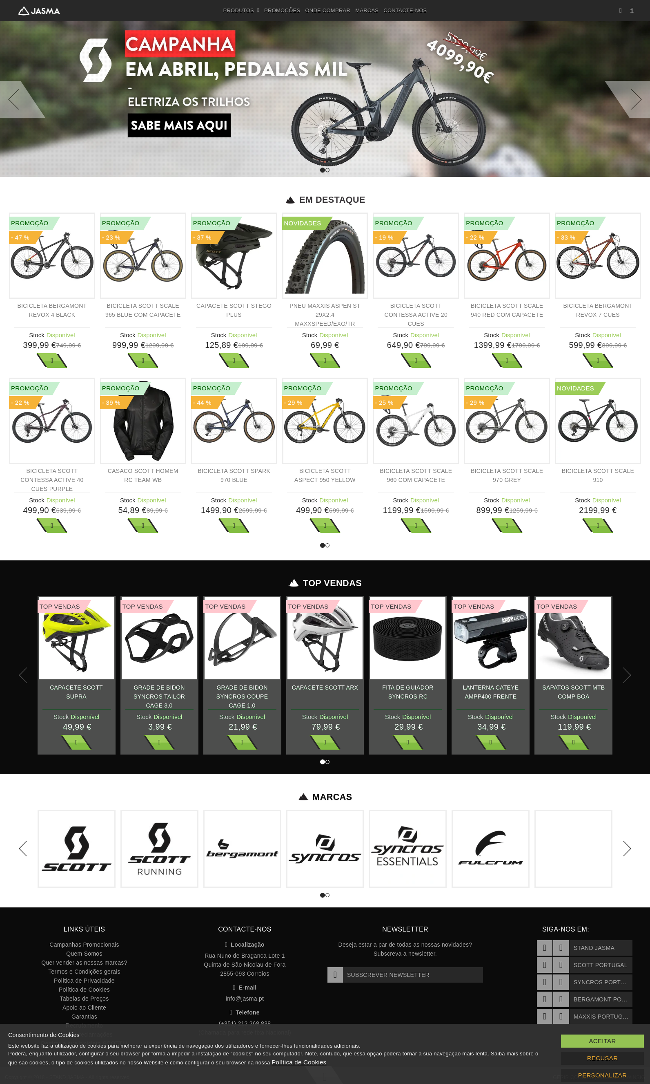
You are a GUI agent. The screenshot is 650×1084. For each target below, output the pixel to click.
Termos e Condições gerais (84, 971)
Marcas (366, 10)
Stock (37, 334)
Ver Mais (51, 360)
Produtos (241, 10)
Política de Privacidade (84, 980)
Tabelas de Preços (84, 998)
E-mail (245, 987)
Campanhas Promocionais (84, 944)
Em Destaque (325, 200)
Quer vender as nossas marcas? (84, 962)
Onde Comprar (327, 10)
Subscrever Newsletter (378, 975)
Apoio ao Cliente (84, 1007)
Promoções (282, 10)
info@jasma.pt (245, 998)
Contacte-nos (405, 10)
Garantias (84, 1016)
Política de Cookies (84, 989)
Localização (245, 944)
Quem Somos (84, 953)
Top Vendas (325, 583)
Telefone (245, 1012)
